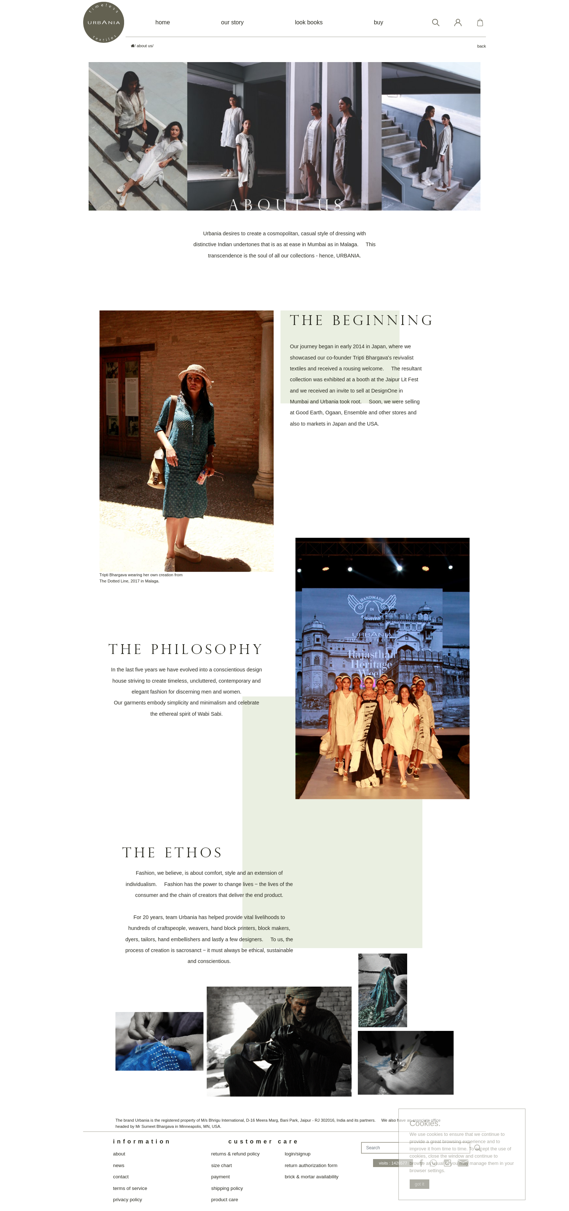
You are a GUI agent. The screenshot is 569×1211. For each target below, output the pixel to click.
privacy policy (127, 1199)
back (481, 46)
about (119, 1154)
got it (419, 1184)
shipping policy (227, 1188)
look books (309, 22)
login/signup (298, 1154)
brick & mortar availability (312, 1176)
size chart (221, 1165)
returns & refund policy (235, 1154)
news (118, 1165)
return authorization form (311, 1165)
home (162, 22)
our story (232, 22)
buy (378, 22)
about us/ (145, 46)
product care (224, 1199)
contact (120, 1176)
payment (220, 1176)
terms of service (130, 1188)
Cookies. (425, 1123)
